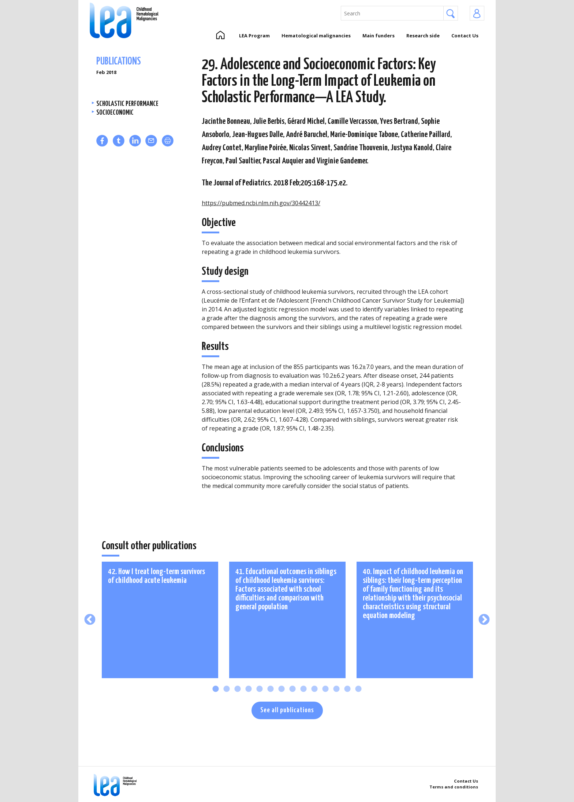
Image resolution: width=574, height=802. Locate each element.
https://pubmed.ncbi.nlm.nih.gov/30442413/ (261, 203)
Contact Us (464, 35)
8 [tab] (292, 689)
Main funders (378, 35)
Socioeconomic (115, 112)
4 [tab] (248, 689)
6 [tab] (270, 689)
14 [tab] (358, 689)
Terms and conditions (453, 787)
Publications (118, 62)
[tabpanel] (160, 620)
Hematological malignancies (316, 35)
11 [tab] (325, 689)
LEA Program (254, 35)
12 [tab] (336, 689)
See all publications (287, 710)
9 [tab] (303, 689)
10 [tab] (314, 689)
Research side (423, 35)
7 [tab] (281, 689)
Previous (89, 619)
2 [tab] (226, 689)
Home (220, 35)
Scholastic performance (127, 103)
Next (484, 619)
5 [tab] (259, 689)
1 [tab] (215, 689)
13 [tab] (347, 689)
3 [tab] (237, 689)
